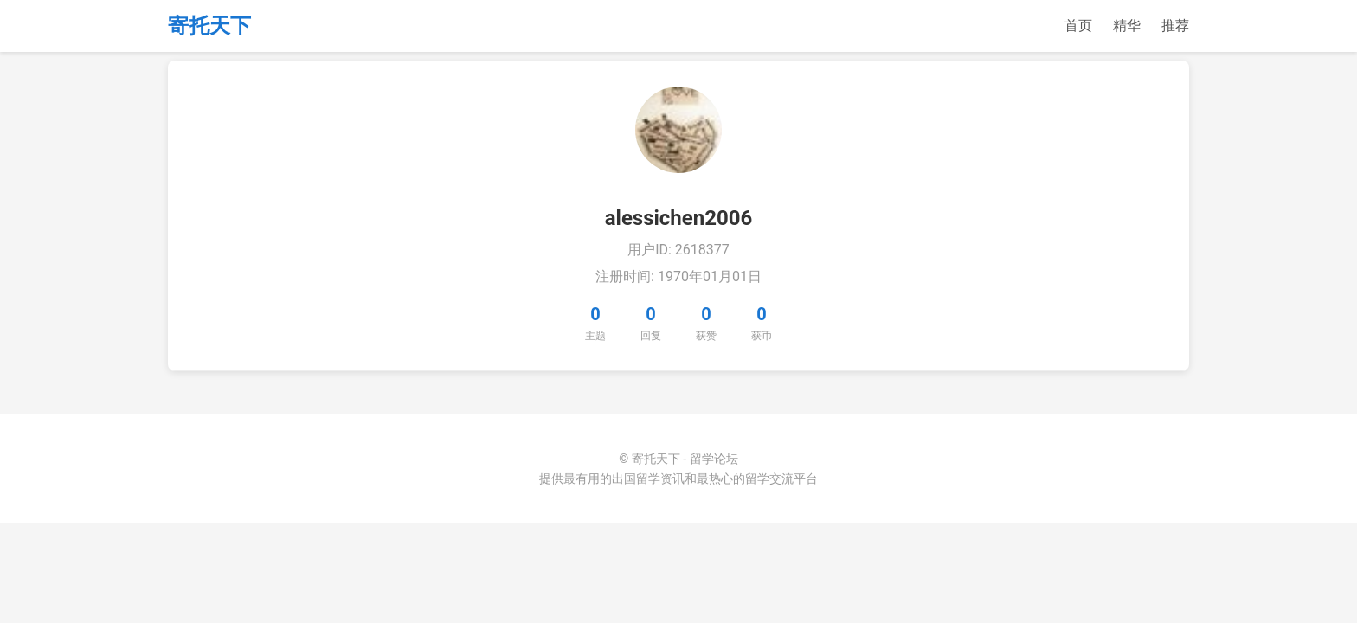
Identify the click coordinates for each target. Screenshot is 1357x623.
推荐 (1175, 25)
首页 (1078, 25)
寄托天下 (209, 26)
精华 (1127, 25)
